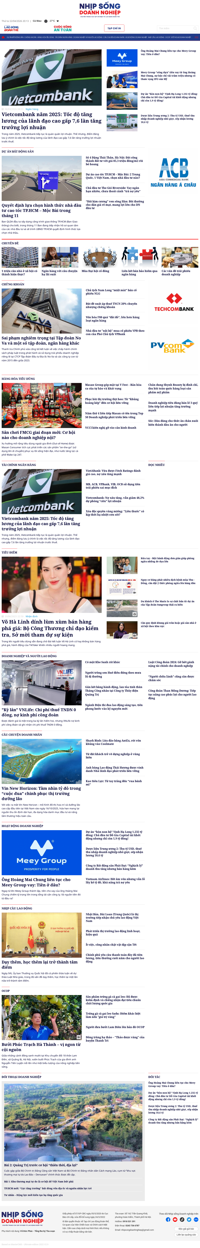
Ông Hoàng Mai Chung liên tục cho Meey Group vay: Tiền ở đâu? (168, 52)
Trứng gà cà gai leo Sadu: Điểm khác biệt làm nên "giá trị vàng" (113, 1015)
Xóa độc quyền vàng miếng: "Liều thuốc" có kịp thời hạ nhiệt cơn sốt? (115, 513)
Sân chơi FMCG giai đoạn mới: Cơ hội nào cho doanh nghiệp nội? (38, 435)
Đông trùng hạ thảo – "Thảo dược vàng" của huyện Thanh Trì (115, 1039)
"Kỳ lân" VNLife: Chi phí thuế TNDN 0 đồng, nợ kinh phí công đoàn (39, 712)
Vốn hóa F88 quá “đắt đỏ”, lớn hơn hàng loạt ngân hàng (113, 319)
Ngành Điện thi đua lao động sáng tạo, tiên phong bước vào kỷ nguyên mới (114, 707)
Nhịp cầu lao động (156, 37)
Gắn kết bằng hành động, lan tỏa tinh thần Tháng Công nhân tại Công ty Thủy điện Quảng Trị (113, 690)
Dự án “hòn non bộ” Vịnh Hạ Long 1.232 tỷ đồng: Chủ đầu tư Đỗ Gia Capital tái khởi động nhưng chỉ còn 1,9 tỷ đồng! (169, 97)
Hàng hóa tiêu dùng (45, 37)
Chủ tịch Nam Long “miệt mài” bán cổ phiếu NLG (111, 292)
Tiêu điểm (9, 552)
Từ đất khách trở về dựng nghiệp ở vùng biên (113, 755)
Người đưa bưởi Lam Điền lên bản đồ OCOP (115, 1027)
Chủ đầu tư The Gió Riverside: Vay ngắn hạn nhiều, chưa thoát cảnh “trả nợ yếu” (113, 189)
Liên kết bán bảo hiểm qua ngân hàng (140, 272)
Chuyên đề (10, 243)
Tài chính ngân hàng (63, 37)
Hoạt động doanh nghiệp (136, 37)
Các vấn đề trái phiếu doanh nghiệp (176, 272)
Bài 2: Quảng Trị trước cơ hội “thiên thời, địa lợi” (41, 1165)
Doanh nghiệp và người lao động (87, 37)
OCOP (167, 37)
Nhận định (32, 616)
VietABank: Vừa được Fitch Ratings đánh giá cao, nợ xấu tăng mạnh (113, 472)
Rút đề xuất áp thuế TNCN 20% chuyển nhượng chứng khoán (111, 305)
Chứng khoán (30, 37)
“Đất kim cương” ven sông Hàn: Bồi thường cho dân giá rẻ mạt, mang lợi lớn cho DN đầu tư (115, 205)
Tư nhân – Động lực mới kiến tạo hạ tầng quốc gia (33, 1195)
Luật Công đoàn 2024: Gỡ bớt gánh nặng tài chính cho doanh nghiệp (171, 664)
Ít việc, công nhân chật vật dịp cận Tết (111, 944)
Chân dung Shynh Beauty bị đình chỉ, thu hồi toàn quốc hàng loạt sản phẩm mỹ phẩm (173, 388)
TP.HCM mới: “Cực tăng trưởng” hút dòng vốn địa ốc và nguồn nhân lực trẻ (48, 1188)
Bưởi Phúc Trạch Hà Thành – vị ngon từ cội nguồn (41, 1047)
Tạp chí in (114, 28)
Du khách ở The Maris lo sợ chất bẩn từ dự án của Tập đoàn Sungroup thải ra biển (167, 603)
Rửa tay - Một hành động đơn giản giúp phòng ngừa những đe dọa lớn (167, 560)
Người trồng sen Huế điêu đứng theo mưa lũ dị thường (113, 674)
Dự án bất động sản (15, 37)
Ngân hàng (32, 109)
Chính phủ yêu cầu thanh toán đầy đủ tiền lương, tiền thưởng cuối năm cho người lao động (115, 958)
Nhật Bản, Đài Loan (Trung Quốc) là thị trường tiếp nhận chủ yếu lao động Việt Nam (112, 918)
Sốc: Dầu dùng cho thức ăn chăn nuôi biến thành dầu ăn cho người (173, 422)
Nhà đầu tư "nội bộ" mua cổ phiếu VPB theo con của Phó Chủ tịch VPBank (115, 332)
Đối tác (154, 1077)
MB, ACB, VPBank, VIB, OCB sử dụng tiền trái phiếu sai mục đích (113, 486)
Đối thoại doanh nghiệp (181, 37)
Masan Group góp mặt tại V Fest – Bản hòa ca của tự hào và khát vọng (113, 386)
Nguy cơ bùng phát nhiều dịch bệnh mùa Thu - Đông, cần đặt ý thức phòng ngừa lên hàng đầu (168, 581)
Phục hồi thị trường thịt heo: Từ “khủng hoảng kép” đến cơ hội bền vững (112, 401)
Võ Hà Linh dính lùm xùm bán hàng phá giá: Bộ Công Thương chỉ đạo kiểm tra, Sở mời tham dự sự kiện (50, 628)
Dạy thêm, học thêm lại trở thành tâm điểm (40, 964)
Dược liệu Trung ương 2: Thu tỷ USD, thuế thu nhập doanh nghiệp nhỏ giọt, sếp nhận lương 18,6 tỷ (167, 119)
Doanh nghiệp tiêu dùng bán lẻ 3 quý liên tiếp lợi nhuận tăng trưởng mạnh (173, 406)
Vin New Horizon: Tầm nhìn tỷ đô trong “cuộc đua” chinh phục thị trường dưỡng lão (41, 793)
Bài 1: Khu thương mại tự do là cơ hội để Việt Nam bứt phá (38, 1181)
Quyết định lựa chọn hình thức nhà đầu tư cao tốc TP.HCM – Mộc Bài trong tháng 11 (41, 210)
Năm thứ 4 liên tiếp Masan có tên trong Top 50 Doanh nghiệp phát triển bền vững (114, 415)
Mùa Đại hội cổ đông (95, 271)
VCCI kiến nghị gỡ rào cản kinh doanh (110, 428)
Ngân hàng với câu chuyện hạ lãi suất (60, 272)
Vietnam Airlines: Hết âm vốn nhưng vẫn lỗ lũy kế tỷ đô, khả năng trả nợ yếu (115, 880)
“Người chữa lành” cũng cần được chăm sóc (171, 678)
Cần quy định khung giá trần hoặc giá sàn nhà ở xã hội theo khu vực (168, 624)
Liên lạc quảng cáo (186, 1234)
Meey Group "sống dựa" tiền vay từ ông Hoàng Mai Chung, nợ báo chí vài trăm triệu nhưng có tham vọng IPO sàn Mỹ (168, 75)
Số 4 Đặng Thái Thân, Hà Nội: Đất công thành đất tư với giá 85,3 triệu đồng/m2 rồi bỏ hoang (114, 161)
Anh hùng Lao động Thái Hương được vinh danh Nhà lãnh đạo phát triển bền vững (115, 769)
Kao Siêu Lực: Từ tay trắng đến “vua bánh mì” (114, 782)
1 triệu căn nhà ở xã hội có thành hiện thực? (19, 272)
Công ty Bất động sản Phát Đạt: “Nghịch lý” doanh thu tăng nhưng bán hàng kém (114, 867)
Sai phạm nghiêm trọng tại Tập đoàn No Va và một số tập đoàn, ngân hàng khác (41, 340)
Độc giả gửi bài (186, 1228)
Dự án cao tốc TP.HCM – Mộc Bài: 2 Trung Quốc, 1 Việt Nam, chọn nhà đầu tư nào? (113, 176)
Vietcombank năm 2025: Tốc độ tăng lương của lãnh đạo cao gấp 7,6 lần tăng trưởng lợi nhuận (52, 120)
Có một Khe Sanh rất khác (102, 662)
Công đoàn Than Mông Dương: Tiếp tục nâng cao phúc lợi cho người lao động (172, 694)
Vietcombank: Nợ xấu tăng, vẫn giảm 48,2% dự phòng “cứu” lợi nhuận (115, 499)
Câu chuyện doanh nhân (113, 37)
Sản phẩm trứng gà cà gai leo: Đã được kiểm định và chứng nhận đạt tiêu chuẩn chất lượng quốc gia (113, 1000)
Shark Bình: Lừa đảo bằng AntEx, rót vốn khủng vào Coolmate (113, 742)
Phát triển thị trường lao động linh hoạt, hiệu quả (113, 932)
